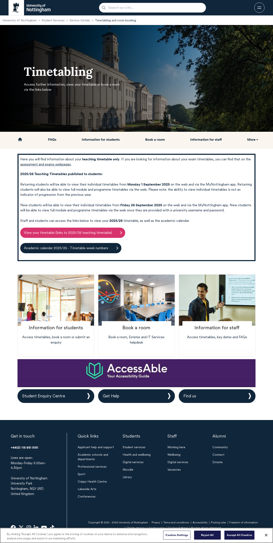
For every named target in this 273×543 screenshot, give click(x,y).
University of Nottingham (20, 20)
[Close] (266, 535)
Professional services (92, 466)
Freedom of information (243, 522)
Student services (134, 447)
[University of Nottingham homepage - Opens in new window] (30, 7)
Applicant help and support (96, 447)
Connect (218, 454)
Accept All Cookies (239, 535)
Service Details (80, 20)
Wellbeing (173, 454)
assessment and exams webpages (45, 164)
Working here (176, 447)
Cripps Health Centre (92, 481)
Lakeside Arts (87, 489)
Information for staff (206, 139)
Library (127, 477)
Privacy (156, 522)
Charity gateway (136, 527)
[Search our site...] (155, 7)
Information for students (101, 139)
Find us (189, 396)
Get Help (111, 396)
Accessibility (200, 522)
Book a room (155, 139)
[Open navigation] (259, 8)
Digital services (133, 462)
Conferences (87, 496)
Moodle (128, 469)
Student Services (53, 20)
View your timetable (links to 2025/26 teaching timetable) (68, 233)
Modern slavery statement (206, 527)
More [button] (251, 139)
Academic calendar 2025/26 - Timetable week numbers (66, 248)
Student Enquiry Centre (43, 396)
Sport (81, 474)
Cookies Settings (177, 535)
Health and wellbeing (137, 454)
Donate (217, 462)
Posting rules (218, 522)
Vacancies (174, 469)
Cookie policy (157, 527)
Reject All (207, 535)
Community (220, 447)
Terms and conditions (176, 522)
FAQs (52, 139)
